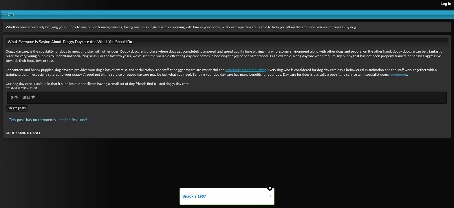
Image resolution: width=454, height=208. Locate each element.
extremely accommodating (245, 70)
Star (28, 97)
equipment (398, 74)
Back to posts (16, 108)
